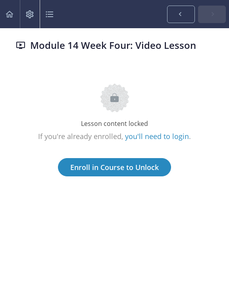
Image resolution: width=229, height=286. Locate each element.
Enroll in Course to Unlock (114, 167)
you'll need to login (157, 136)
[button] (10, 14)
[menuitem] (30, 14)
